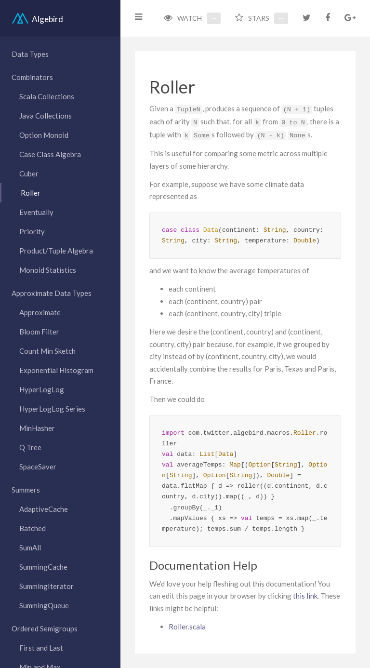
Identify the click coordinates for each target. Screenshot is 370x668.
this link (305, 595)
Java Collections (45, 115)
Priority (32, 231)
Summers (26, 489)
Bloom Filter (39, 331)
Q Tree (30, 447)
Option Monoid (43, 135)
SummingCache (43, 566)
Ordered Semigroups (45, 628)
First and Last (41, 647)
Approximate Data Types (52, 293)
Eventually (36, 212)
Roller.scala (187, 626)
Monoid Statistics (47, 270)
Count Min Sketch (47, 351)
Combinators (32, 77)
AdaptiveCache (43, 509)
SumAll (30, 547)
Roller (30, 192)
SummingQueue (44, 605)
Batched (32, 528)
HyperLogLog (41, 389)
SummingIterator (46, 586)
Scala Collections (46, 96)
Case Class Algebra (50, 154)
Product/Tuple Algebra (56, 250)
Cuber (29, 173)
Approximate (40, 312)
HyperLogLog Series (52, 408)
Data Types (30, 54)
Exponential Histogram (56, 370)
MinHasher (37, 428)
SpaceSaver (37, 466)
